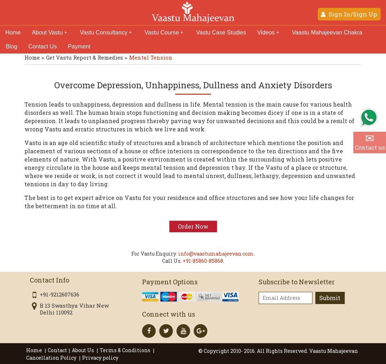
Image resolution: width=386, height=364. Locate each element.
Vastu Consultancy (106, 32)
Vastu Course (164, 32)
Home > (34, 57)
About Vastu (49, 32)
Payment (79, 46)
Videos (268, 32)
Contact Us (42, 46)
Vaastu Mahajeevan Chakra (327, 32)
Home (13, 32)
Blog (11, 46)
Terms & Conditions (125, 350)
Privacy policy (100, 357)
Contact (57, 350)
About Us (83, 350)
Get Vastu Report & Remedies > (86, 57)
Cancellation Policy (51, 357)
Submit (329, 298)
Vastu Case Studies (221, 32)
